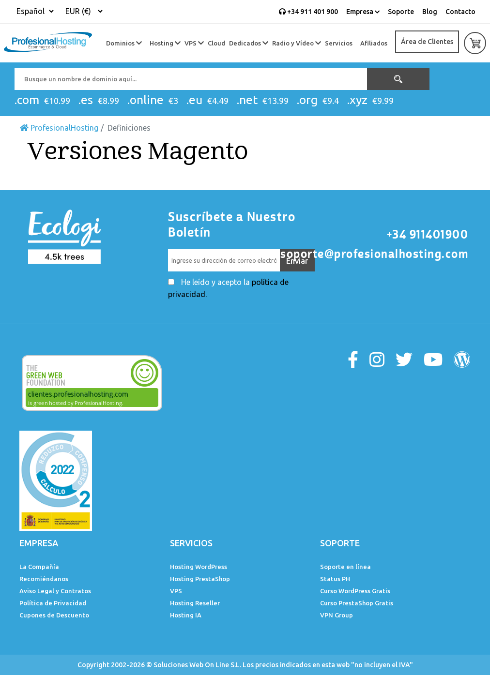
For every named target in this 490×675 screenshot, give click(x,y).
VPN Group (336, 615)
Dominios (124, 43)
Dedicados (248, 43)
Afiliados (373, 43)
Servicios (338, 43)
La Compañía (39, 566)
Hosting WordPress (198, 566)
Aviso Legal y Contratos (55, 590)
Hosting (165, 43)
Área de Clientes (427, 41)
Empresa (363, 11)
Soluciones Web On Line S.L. (197, 665)
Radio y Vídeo (296, 43)
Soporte (401, 11)
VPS (194, 43)
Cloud (216, 43)
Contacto (460, 11)
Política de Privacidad (52, 603)
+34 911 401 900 (308, 11)
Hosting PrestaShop (200, 578)
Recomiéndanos (43, 578)
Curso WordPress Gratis (355, 590)
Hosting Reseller (195, 603)
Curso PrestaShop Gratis (356, 603)
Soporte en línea (345, 566)
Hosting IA (185, 615)
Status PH (335, 578)
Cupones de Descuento (54, 615)
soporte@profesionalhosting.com (374, 254)
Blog (429, 11)
